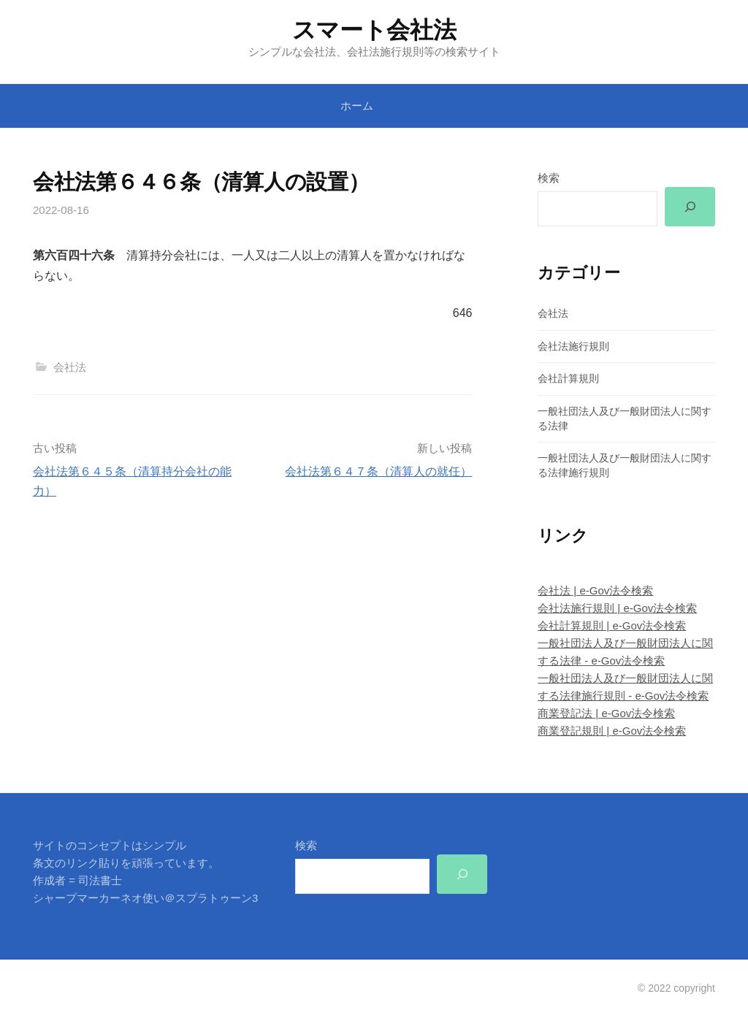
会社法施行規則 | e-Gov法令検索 (617, 608)
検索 (549, 178)
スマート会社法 (374, 30)
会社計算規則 (568, 379)
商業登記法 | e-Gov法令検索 (606, 714)
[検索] (690, 206)
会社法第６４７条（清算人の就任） (378, 471)
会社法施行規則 (573, 346)
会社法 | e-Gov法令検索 (595, 590)
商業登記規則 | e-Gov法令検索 (612, 731)
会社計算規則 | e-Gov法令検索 (612, 625)
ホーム (356, 105)
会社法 (69, 367)
